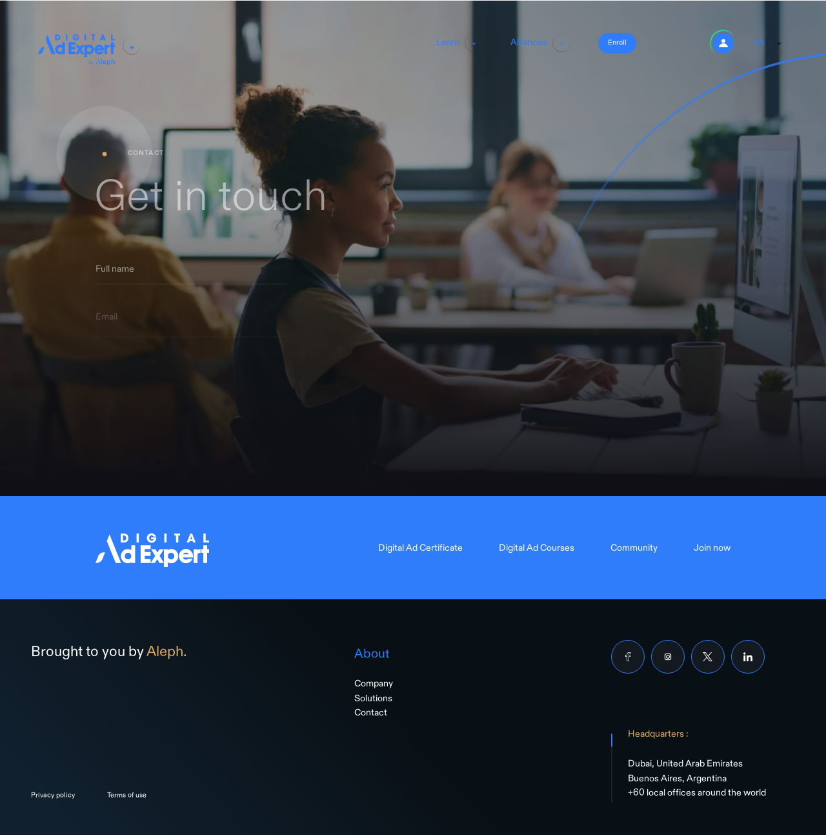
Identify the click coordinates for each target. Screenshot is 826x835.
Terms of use (126, 797)
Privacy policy (53, 797)
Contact (370, 715)
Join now (712, 550)
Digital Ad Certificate (420, 550)
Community (634, 550)
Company (373, 686)
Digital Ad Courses (536, 550)
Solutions (373, 701)
